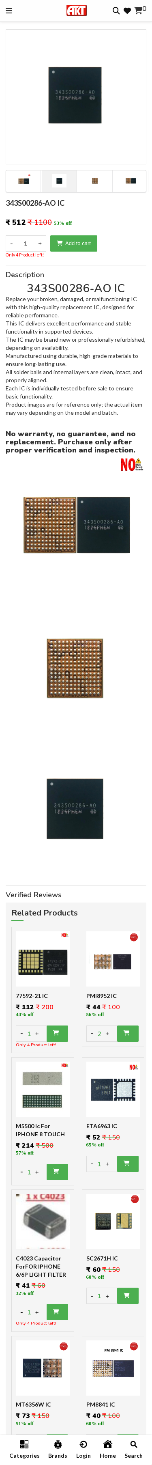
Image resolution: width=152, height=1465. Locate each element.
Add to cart (74, 243)
